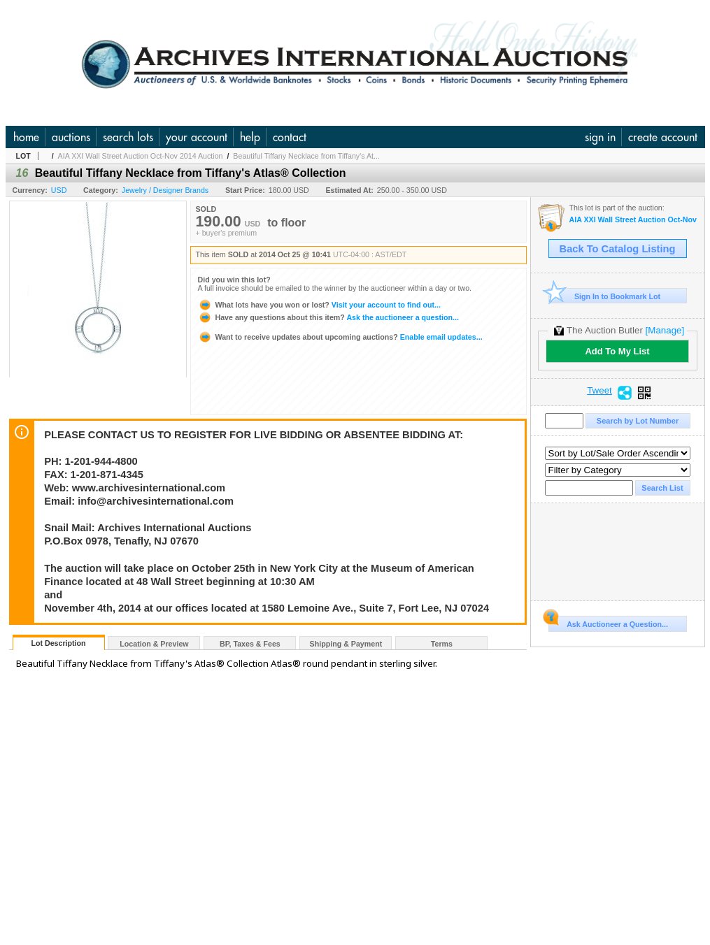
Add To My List (617, 351)
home (26, 137)
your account (196, 137)
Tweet (599, 391)
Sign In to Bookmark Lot (604, 296)
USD (59, 190)
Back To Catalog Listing (618, 248)
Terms (442, 644)
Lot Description (58, 643)
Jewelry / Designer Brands (165, 190)
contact (289, 137)
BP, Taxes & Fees (250, 644)
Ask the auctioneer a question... (328, 317)
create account (662, 137)
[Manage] (665, 330)
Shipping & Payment (346, 644)
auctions (71, 137)
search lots (128, 137)
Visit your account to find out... (319, 305)
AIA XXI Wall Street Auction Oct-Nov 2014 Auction (140, 156)
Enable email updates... (340, 337)
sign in (600, 137)
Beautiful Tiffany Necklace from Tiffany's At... (306, 156)
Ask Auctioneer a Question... (608, 622)
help (250, 137)
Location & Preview (154, 644)
